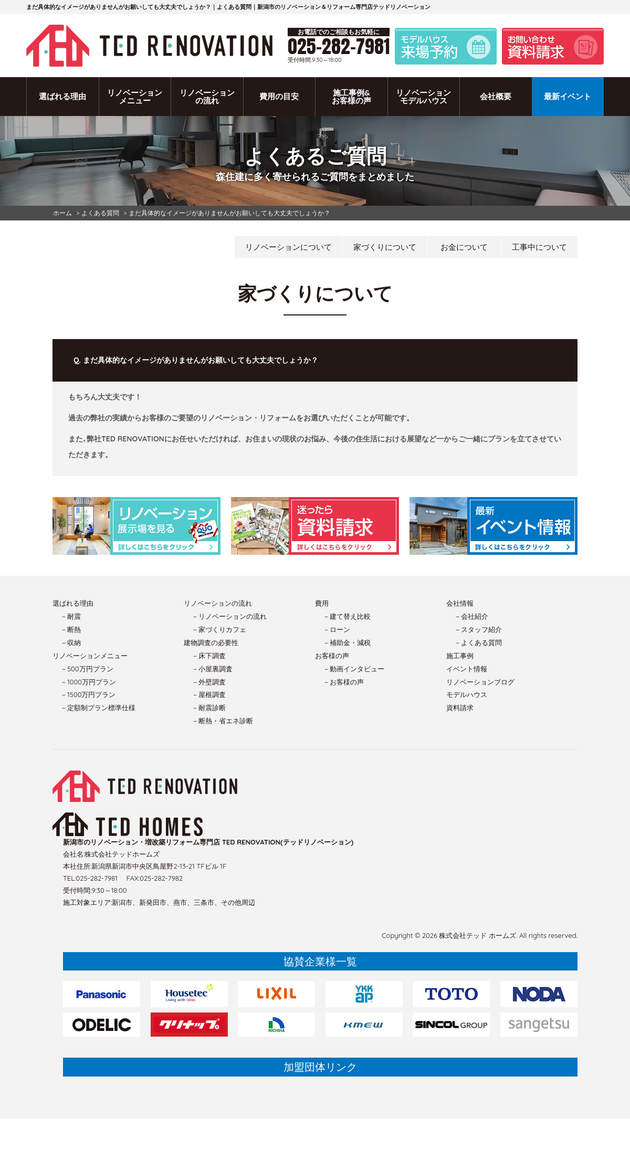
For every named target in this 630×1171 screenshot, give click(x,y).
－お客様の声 (343, 682)
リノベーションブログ (480, 682)
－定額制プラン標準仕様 (97, 707)
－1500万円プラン (88, 694)
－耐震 (70, 616)
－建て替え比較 (347, 616)
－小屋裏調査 (212, 668)
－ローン (336, 629)
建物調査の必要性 (211, 642)
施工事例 (460, 655)
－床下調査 (209, 655)
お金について (464, 247)
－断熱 (70, 629)
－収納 (70, 642)
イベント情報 (466, 668)
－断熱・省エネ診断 (222, 720)
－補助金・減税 (347, 642)
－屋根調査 (209, 694)
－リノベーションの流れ (229, 616)
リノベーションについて (288, 247)
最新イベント (567, 96)
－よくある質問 (478, 642)
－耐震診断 (209, 707)
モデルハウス (466, 694)
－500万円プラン (86, 668)
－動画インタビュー (353, 668)
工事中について (539, 247)
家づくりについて (384, 247)
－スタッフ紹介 (478, 629)
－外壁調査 (209, 682)
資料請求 (460, 707)
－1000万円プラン (88, 682)
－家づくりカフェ (219, 629)
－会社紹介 (471, 616)
